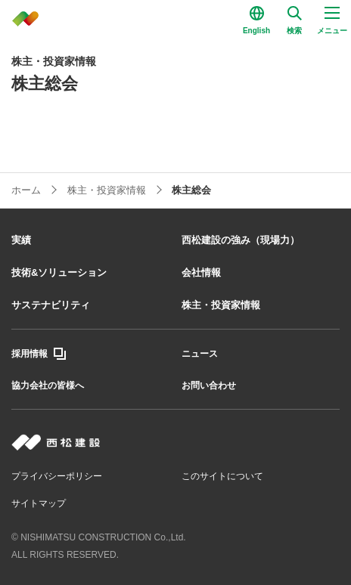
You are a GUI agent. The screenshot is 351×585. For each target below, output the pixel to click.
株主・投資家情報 (221, 305)
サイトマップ (38, 503)
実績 (21, 240)
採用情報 (29, 353)
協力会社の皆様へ (47, 385)
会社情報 (201, 272)
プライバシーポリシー (56, 476)
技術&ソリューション (59, 272)
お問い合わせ (209, 385)
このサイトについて (222, 476)
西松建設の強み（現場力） (241, 240)
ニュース (200, 353)
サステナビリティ (50, 305)
